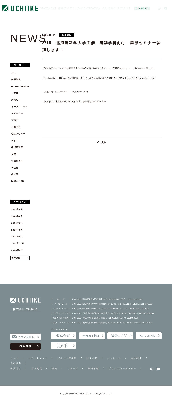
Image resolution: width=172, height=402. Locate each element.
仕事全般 (16, 127)
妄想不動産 (17, 147)
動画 (54, 368)
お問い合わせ (28, 337)
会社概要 (136, 358)
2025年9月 (17, 216)
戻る (103, 143)
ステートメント (38, 358)
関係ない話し (18, 181)
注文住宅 (92, 358)
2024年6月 (17, 250)
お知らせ (16, 100)
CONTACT (142, 8)
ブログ (14, 120)
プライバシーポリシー (122, 368)
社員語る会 (17, 161)
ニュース (72, 368)
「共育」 (16, 93)
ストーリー (17, 113)
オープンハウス (19, 107)
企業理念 (16, 368)
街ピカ (14, 168)
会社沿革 (16, 363)
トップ (14, 358)
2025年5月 (17, 230)
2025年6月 (17, 223)
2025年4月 (17, 237)
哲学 (13, 141)
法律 (13, 154)
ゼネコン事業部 (67, 358)
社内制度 (36, 368)
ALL (13, 73)
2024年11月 (17, 243)
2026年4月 (17, 209)
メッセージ (114, 358)
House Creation (20, 86)
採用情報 (16, 79)
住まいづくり (18, 134)
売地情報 (29, 346)
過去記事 (20, 258)
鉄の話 (14, 174)
